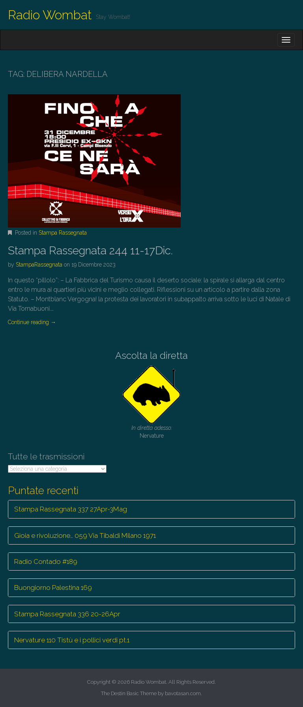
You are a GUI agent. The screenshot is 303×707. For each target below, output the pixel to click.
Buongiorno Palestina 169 (53, 587)
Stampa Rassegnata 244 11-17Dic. (90, 250)
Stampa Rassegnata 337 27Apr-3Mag (70, 509)
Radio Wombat (50, 14)
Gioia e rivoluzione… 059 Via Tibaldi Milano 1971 (85, 535)
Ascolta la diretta (151, 355)
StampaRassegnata (39, 264)
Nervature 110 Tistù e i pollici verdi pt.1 (71, 640)
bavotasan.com (183, 693)
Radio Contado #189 (45, 561)
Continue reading (32, 322)
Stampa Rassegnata (63, 232)
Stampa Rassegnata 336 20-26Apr (67, 614)
